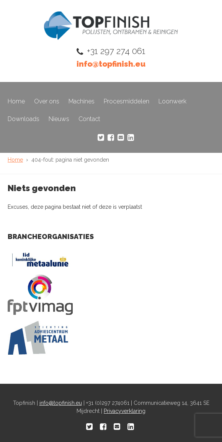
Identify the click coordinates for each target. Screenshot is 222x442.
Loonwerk (172, 101)
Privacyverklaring (124, 411)
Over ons (46, 101)
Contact (89, 119)
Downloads (23, 119)
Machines (82, 101)
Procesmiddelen (126, 101)
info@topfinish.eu (111, 64)
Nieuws (59, 119)
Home (16, 101)
